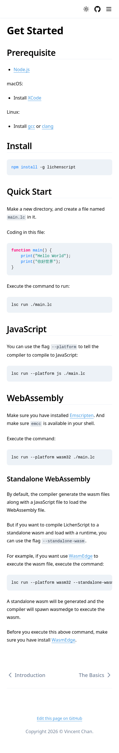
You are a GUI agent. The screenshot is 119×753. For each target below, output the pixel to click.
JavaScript (30, 329)
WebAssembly (39, 398)
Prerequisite (35, 52)
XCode (34, 98)
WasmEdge (81, 556)
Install (23, 146)
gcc (31, 126)
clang (48, 126)
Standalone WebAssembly (52, 478)
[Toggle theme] (86, 9)
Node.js (22, 69)
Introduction (26, 675)
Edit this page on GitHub (59, 718)
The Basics (95, 675)
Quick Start (33, 191)
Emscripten (82, 415)
